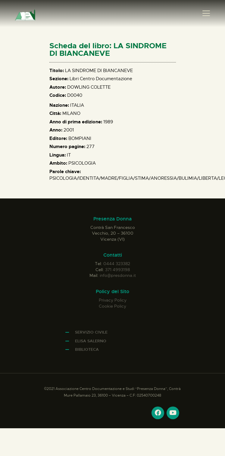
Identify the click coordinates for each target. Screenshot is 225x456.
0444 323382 (116, 263)
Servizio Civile (91, 332)
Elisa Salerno (90, 341)
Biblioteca (87, 349)
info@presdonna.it (118, 275)
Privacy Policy (113, 300)
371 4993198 (117, 269)
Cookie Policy (112, 306)
